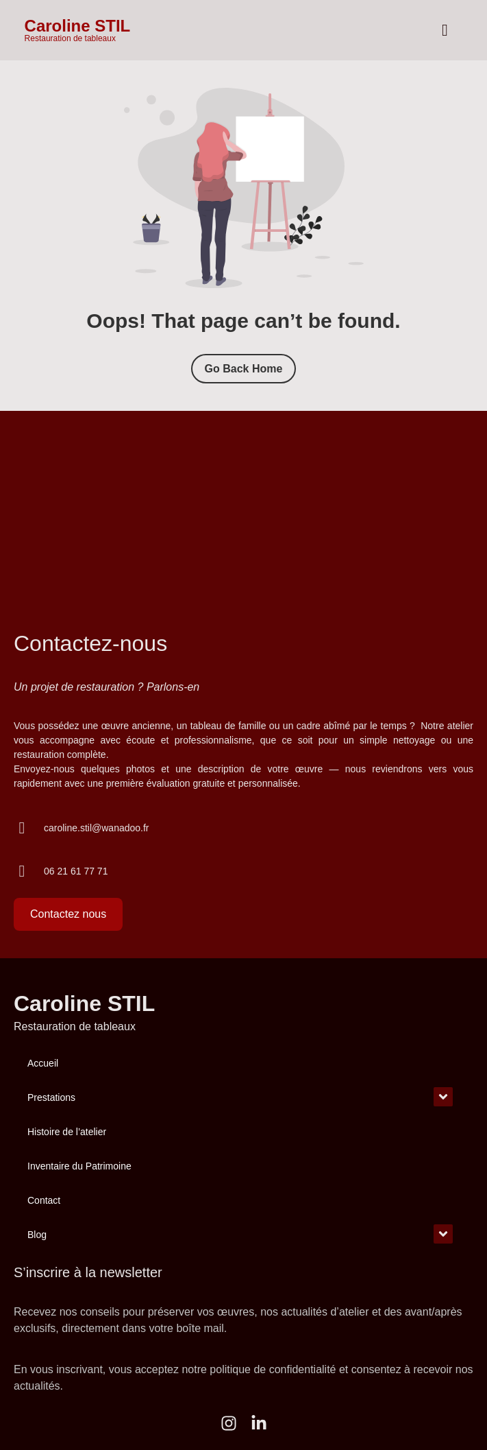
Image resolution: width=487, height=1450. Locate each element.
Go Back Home (244, 369)
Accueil (42, 1063)
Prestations (51, 1097)
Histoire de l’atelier (66, 1131)
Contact (43, 1200)
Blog (37, 1234)
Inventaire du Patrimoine (79, 1166)
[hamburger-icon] (444, 30)
